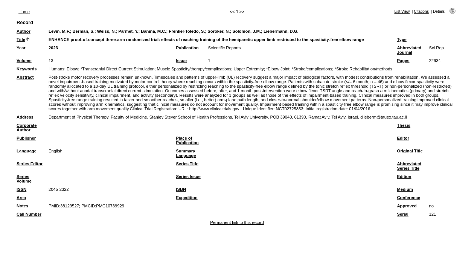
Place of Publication (187, 140)
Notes (22, 206)
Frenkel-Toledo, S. (187, 31)
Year (21, 48)
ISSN (21, 189)
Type (401, 39)
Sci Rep (436, 48)
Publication (187, 48)
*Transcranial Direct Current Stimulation (118, 69)
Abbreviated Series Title (409, 166)
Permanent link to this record (237, 222)
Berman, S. (83, 31)
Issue (181, 60)
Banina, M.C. (153, 31)
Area (21, 197)
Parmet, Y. (128, 31)
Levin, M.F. (59, 31)
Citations (421, 11)
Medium (405, 189)
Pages (403, 60)
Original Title (409, 151)
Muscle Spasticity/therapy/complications (194, 69)
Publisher (26, 138)
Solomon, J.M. (246, 31)
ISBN (181, 189)
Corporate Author (27, 127)
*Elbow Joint (278, 69)
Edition (404, 176)
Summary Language (186, 153)
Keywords (27, 69)
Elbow (72, 69)
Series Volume (24, 178)
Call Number (29, 214)
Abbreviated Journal (409, 50)
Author (23, 31)
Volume (24, 60)
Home (24, 11)
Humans (56, 69)
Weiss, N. (106, 31)
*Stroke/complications (312, 69)
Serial (402, 214)
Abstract (25, 77)
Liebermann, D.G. (281, 31)
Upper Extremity (249, 69)
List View (402, 11)
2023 (53, 48)
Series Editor (30, 163)
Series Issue (188, 176)
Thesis (403, 125)
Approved (406, 206)
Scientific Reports (224, 48)
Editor (403, 138)
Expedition (186, 197)
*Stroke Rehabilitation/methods (364, 69)
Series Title (187, 163)
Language (27, 151)
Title (21, 39)
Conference (408, 197)
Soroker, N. (218, 31)
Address (25, 117)
